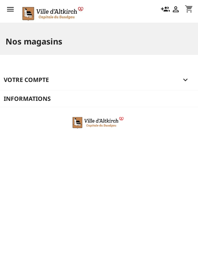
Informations (27, 99)
